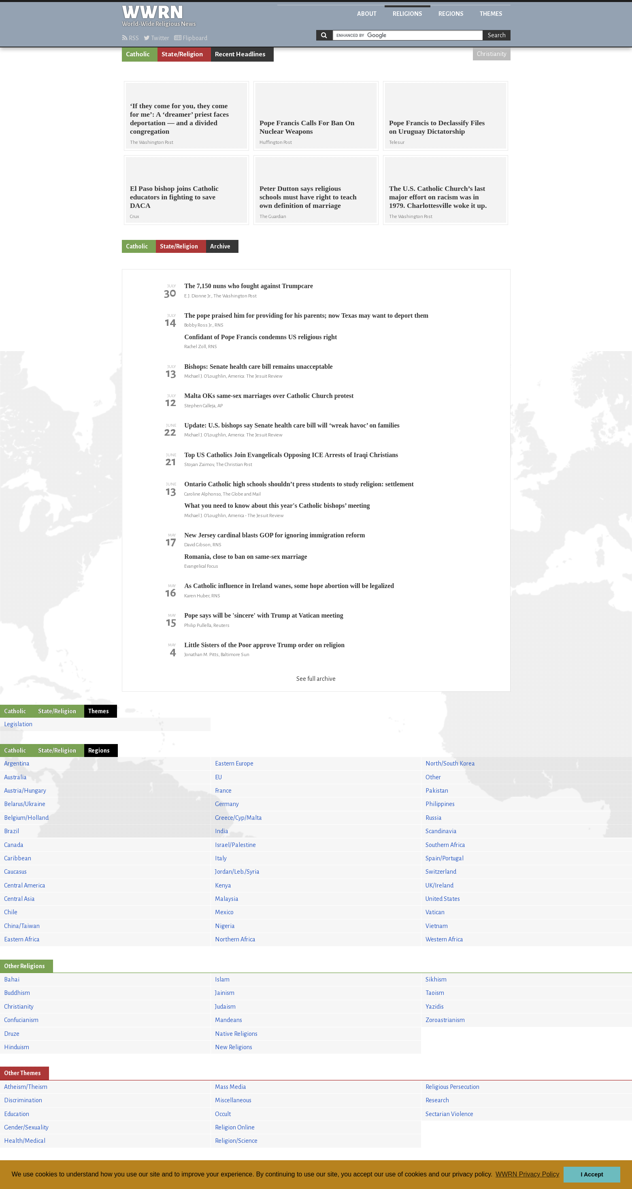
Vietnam (437, 926)
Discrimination (23, 1100)
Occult (223, 1114)
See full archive (316, 679)
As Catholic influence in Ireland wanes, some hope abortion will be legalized (289, 585)
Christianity (491, 54)
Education (16, 1114)
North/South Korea (450, 763)
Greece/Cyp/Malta (238, 818)
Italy (221, 858)
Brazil (11, 831)
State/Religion (182, 54)
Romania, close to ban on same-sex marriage (245, 556)
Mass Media (230, 1087)
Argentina (17, 763)
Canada (13, 845)
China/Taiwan (22, 926)
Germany (227, 804)
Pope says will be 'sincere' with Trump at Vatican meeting (263, 615)
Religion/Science (236, 1141)
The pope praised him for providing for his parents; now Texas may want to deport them (306, 315)
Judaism (225, 1006)
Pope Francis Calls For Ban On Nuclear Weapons (307, 127)
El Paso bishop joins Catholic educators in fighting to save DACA (174, 197)
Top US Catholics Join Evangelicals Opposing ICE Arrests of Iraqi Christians (291, 454)
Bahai (11, 979)
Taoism (435, 993)
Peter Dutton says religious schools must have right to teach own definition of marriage (308, 197)
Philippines (440, 804)
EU (218, 777)
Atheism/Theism (25, 1087)
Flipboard (190, 38)
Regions (451, 14)
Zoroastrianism (445, 1020)
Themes (491, 14)
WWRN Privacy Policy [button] (527, 1174)
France (223, 790)
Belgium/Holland (26, 818)
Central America (24, 885)
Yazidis (435, 1006)
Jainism (224, 993)
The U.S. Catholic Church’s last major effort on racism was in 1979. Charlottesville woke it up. (438, 197)
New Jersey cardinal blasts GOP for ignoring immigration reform (274, 535)
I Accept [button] (592, 1174)
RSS (130, 38)
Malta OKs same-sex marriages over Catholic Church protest (268, 395)
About (367, 14)
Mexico (224, 912)
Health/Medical (24, 1141)
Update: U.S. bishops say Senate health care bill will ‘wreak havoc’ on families (292, 425)
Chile (10, 912)
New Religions (233, 1047)
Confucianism (21, 1020)
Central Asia (19, 899)
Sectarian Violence (449, 1114)
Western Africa (444, 939)
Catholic (137, 54)
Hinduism (16, 1047)
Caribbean (17, 858)
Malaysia (226, 899)
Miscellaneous (233, 1100)
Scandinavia (441, 831)
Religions (407, 14)
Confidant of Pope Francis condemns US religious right (260, 337)
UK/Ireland (439, 885)
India (221, 831)
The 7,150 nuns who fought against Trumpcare (248, 285)
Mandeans (228, 1020)
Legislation (18, 724)
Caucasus (15, 871)
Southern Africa (445, 845)
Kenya (223, 885)
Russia (434, 818)
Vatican (435, 912)
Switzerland (441, 871)
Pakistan (437, 790)
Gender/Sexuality (26, 1127)
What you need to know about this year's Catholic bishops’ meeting (277, 505)
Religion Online (235, 1127)
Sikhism (436, 979)
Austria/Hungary (25, 790)
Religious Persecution (452, 1087)
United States (443, 899)
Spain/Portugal (445, 858)
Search (497, 35)
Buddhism (17, 993)
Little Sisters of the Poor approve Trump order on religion (264, 645)
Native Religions (236, 1034)
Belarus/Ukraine (24, 804)
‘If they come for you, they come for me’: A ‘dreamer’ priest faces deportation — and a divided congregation (179, 118)
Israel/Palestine (235, 845)
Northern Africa (235, 939)
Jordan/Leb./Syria (237, 871)
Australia (15, 777)
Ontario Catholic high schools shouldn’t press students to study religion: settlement (299, 484)
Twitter (156, 38)
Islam (222, 979)
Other (433, 777)
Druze (11, 1034)
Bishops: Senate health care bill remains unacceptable (258, 366)
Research (437, 1100)
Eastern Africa (22, 939)
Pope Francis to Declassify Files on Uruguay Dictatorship (437, 127)
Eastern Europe (234, 763)
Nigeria (225, 926)
